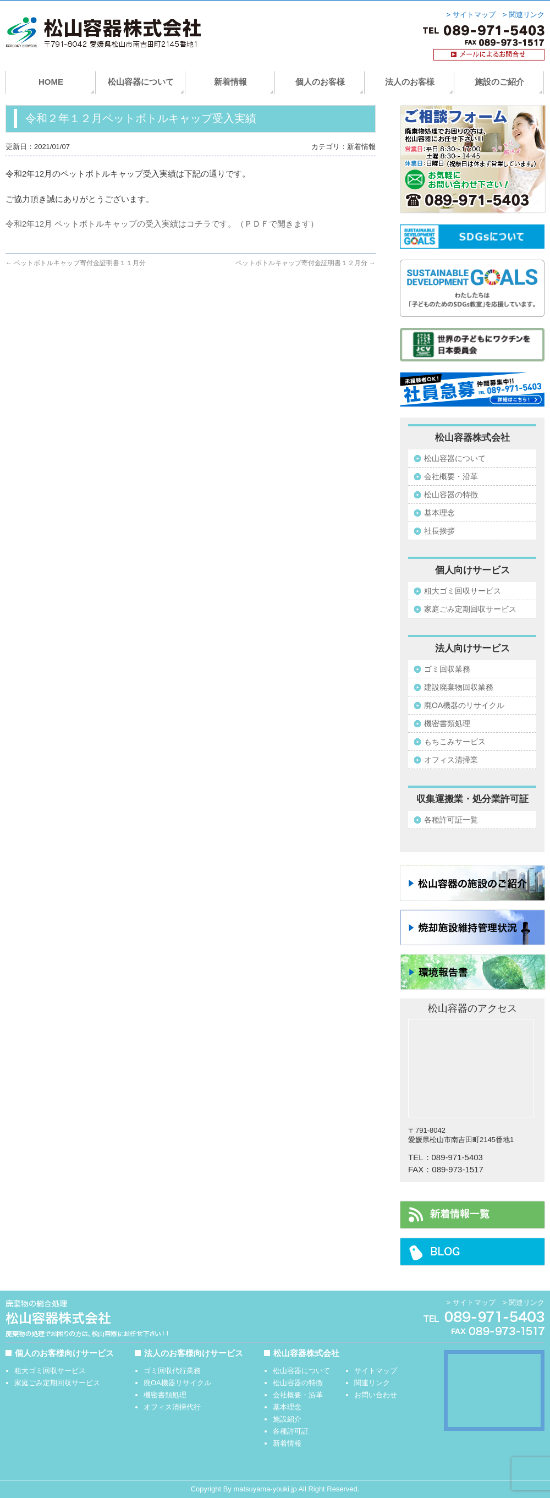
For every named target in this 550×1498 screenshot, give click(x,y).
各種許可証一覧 (451, 819)
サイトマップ (375, 1371)
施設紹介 (287, 1419)
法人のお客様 (410, 81)
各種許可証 (291, 1431)
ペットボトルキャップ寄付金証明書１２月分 (305, 263)
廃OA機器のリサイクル (464, 705)
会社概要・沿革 (451, 476)
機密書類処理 (447, 723)
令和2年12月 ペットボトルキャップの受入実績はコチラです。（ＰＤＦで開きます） (162, 223)
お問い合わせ (375, 1395)
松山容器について (141, 81)
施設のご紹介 (499, 81)
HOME (50, 81)
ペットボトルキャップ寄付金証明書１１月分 (76, 263)
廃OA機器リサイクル (177, 1383)
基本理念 (439, 512)
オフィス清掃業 (451, 759)
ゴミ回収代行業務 (172, 1371)
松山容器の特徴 (451, 494)
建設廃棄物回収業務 (458, 687)
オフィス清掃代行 (172, 1407)
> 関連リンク (523, 15)
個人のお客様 (320, 81)
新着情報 (230, 81)
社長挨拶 (439, 530)
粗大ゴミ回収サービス (462, 590)
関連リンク (372, 1383)
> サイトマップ (471, 15)
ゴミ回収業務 (447, 669)
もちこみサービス (455, 741)
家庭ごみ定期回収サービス (470, 609)
